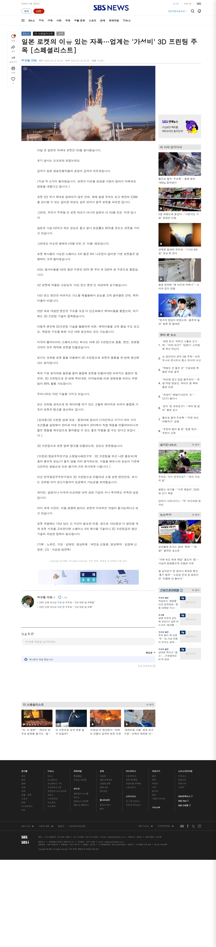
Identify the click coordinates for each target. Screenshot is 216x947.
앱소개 (155, 791)
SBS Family (145, 826)
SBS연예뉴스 (185, 796)
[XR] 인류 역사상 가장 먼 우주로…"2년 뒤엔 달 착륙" (66, 606)
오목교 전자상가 (133, 804)
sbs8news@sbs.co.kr (116, 837)
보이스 (77, 797)
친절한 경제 (105, 783)
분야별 (24, 770)
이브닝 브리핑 (80, 779)
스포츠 (92, 20)
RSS (154, 794)
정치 (41, 20)
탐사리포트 (105, 799)
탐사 (102, 808)
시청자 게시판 (158, 798)
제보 (154, 779)
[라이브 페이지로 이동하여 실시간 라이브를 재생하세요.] (38, 11)
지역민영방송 (166, 826)
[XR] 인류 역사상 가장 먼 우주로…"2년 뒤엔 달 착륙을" (67, 602)
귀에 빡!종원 (131, 779)
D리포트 (103, 791)
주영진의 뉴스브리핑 (56, 791)
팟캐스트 (182, 779)
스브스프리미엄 (185, 770)
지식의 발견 (163, 597)
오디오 (77, 788)
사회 (58, 20)
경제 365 (104, 787)
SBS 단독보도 (106, 779)
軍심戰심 (78, 775)
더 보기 (149, 704)
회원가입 (188, 3)
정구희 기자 (46, 597)
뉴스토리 (51, 802)
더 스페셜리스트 (44, 33)
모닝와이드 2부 (54, 787)
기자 (154, 787)
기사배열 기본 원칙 (143, 844)
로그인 (176, 3)
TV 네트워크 (27, 806)
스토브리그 (131, 787)
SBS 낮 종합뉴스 (81, 804)
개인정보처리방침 (77, 826)
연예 (102, 20)
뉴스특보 (51, 806)
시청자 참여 (46, 826)
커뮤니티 (182, 783)
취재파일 (114, 20)
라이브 (155, 783)
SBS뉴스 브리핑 (81, 801)
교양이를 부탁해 (133, 783)
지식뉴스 (182, 775)
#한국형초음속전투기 (178, 11)
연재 (102, 770)
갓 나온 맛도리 (132, 801)
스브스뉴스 (131, 795)
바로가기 (156, 770)
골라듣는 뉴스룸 (81, 793)
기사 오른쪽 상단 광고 (178, 86)
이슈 (23, 809)
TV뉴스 (127, 20)
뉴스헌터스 (52, 779)
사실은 (103, 775)
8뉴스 (32, 20)
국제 (67, 20)
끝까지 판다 (105, 804)
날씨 (154, 775)
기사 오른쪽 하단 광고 (178, 693)
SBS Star (183, 800)
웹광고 (61, 826)
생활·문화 (79, 20)
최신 (23, 775)
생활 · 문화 (26, 794)
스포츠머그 (131, 775)
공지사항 (156, 807)
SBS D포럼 (184, 805)
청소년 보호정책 (160, 844)
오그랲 (161, 615)
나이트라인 (52, 798)
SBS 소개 (27, 826)
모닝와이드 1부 (54, 783)
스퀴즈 (181, 787)
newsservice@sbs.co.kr (114, 842)
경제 (50, 20)
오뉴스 (50, 794)
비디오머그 (131, 770)
